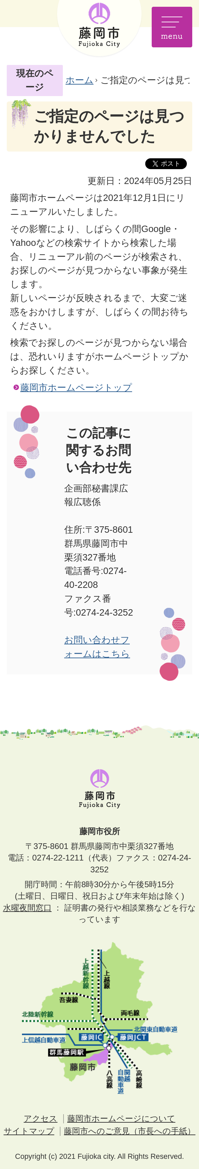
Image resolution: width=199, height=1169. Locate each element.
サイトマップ (29, 1131)
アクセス (40, 1118)
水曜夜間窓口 (27, 907)
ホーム (80, 80)
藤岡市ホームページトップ (76, 387)
